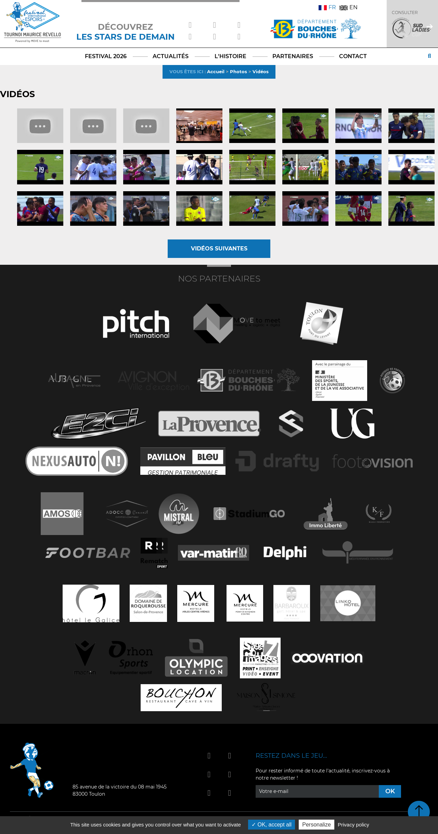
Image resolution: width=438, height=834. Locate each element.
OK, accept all (272, 825)
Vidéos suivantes (219, 248)
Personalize (316, 825)
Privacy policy (353, 825)
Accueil (215, 71)
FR (327, 7)
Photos (238, 71)
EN (348, 7)
